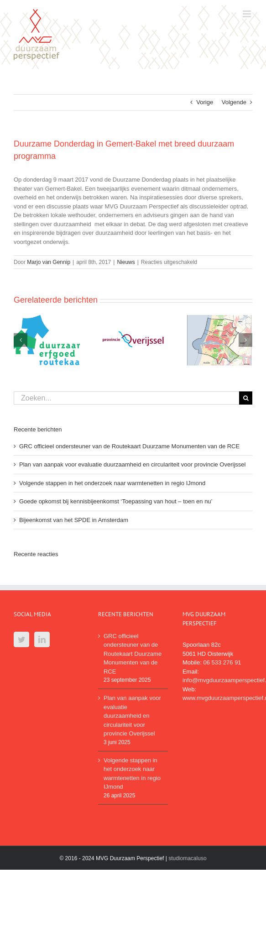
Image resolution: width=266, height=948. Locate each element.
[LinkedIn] (42, 639)
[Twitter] (21, 639)
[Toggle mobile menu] (247, 14)
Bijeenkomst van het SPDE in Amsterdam (73, 520)
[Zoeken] (245, 398)
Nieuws (126, 262)
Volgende (234, 102)
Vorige (204, 102)
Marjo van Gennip (48, 262)
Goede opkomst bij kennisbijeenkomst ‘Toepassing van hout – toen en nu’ (116, 501)
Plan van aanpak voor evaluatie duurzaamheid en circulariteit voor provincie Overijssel (132, 464)
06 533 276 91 (222, 662)
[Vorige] (20, 340)
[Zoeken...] (126, 398)
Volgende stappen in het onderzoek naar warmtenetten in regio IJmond (112, 483)
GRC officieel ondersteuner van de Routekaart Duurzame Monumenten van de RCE (129, 446)
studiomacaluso (187, 858)
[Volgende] (245, 340)
